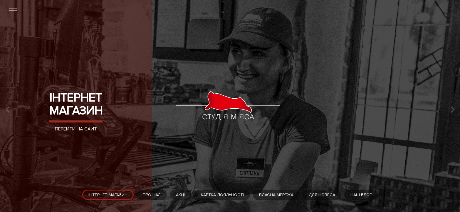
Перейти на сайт (76, 129)
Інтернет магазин (76, 104)
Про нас (152, 194)
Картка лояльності (222, 194)
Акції (181, 194)
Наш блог (361, 194)
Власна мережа (276, 194)
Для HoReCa (322, 194)
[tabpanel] (230, 106)
